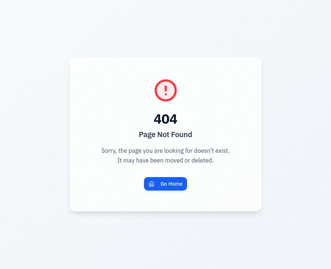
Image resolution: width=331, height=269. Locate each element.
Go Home (165, 183)
